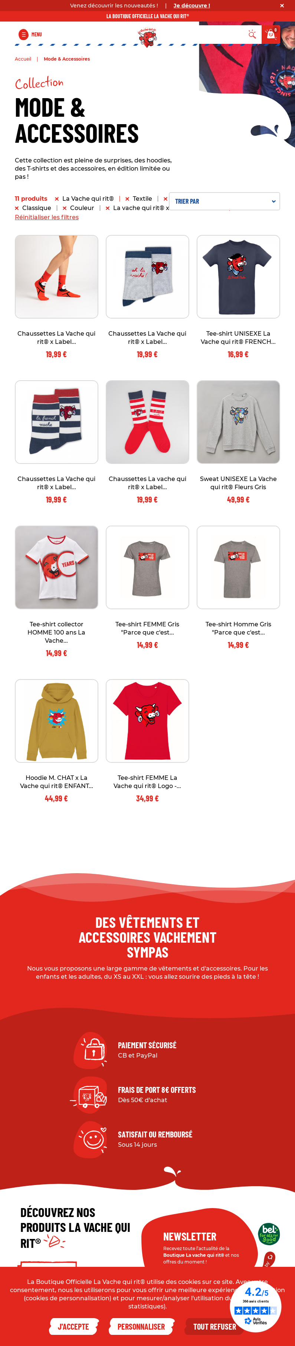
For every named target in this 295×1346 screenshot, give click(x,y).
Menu (37, 34)
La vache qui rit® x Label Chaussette (168, 208)
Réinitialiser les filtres (47, 217)
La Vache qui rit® (88, 198)
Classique (36, 208)
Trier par (225, 201)
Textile (142, 198)
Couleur (82, 208)
